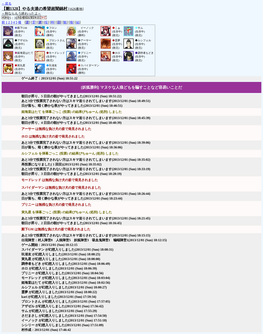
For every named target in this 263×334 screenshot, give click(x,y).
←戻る (7, 3)
